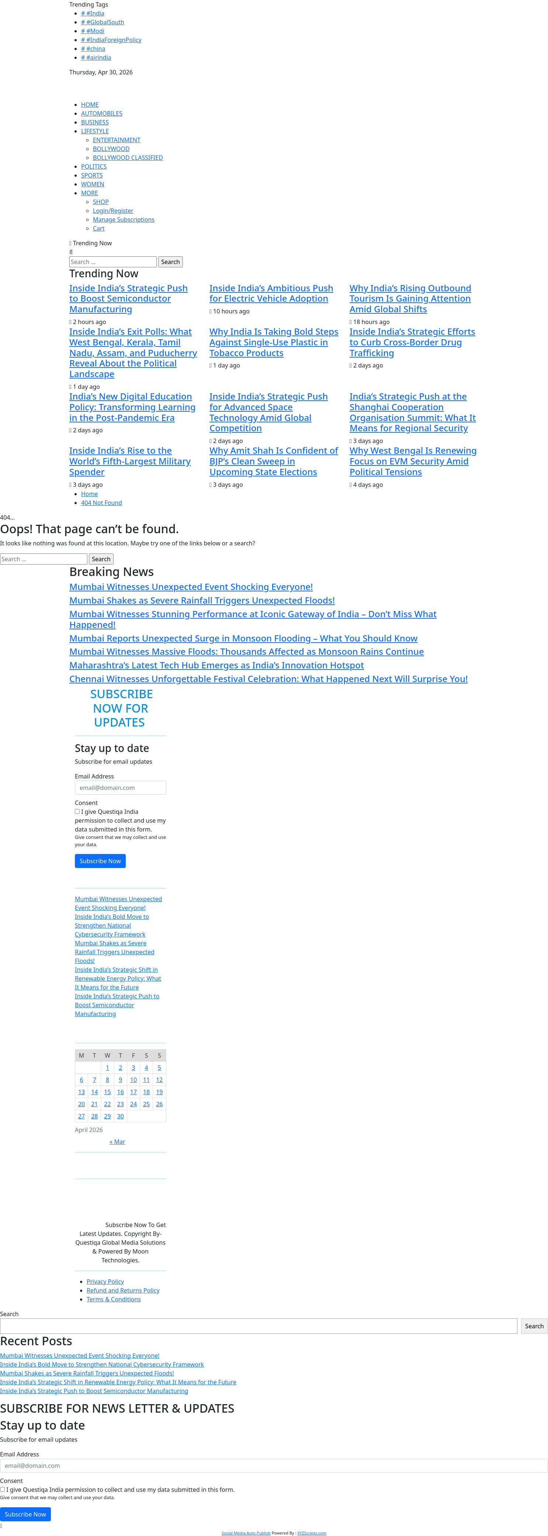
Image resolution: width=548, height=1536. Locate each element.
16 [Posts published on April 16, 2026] (120, 1092)
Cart (98, 228)
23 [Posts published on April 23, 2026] (120, 1104)
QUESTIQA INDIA (93, 81)
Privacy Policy (105, 1281)
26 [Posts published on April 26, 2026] (159, 1104)
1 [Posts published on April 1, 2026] (107, 1068)
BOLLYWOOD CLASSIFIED (128, 158)
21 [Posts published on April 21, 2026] (94, 1104)
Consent (86, 803)
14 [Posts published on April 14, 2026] (94, 1092)
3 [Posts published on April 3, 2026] (133, 1068)
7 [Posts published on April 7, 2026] (94, 1080)
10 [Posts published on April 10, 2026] (133, 1080)
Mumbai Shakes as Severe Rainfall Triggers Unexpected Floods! (202, 600)
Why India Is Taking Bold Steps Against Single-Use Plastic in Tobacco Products (274, 342)
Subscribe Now (100, 861)
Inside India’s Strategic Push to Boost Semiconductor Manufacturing (128, 298)
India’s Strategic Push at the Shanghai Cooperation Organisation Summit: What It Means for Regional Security (413, 412)
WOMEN (92, 184)
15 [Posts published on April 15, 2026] (107, 1092)
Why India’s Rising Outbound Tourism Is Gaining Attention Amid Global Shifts (410, 298)
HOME (90, 105)
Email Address (94, 776)
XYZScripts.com (311, 1533)
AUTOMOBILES (101, 113)
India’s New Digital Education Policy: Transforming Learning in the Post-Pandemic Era (132, 406)
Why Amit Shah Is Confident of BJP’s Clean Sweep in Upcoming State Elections (273, 461)
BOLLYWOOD (111, 149)
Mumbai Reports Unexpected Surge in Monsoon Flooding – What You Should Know (243, 638)
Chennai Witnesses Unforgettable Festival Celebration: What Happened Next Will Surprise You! (268, 678)
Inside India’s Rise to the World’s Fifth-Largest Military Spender (130, 461)
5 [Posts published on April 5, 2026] (159, 1068)
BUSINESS (95, 122)
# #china (93, 49)
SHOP (101, 202)
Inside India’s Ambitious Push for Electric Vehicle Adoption (271, 293)
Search (9, 1314)
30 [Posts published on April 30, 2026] (120, 1116)
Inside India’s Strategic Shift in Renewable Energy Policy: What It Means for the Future (118, 978)
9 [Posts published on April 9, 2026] (120, 1080)
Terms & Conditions (114, 1299)
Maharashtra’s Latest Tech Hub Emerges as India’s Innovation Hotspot (216, 665)
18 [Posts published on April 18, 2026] (146, 1092)
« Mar (117, 1142)
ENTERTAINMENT (117, 140)
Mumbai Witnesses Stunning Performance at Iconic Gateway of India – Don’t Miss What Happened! (253, 619)
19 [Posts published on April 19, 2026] (159, 1092)
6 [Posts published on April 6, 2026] (81, 1080)
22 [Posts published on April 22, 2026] (107, 1104)
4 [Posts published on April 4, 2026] (146, 1068)
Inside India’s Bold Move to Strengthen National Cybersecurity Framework (112, 925)
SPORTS (92, 175)
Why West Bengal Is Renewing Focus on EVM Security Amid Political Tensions (413, 461)
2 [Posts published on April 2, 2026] (120, 1068)
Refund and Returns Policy (123, 1290)
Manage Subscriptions (124, 219)
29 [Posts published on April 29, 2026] (107, 1116)
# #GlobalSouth (102, 22)
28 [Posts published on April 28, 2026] (94, 1116)
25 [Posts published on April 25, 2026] (146, 1104)
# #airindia (96, 57)
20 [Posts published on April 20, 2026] (81, 1104)
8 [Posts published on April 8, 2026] (107, 1080)
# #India (92, 13)
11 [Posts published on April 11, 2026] (146, 1080)
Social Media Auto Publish (246, 1533)
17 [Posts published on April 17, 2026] (133, 1092)
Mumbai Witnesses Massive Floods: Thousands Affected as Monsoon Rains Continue (246, 651)
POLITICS (94, 166)
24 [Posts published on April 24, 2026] (133, 1104)
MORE (89, 193)
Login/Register (113, 211)
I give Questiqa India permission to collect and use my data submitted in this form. (120, 820)
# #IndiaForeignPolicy (111, 40)
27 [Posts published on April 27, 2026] (81, 1116)
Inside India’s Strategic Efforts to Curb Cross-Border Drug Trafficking (412, 342)
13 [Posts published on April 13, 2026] (81, 1092)
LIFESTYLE (95, 131)
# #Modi (92, 31)
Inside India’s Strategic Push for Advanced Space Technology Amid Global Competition (268, 412)
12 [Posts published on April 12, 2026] (159, 1080)
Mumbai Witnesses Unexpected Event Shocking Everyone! (191, 586)
